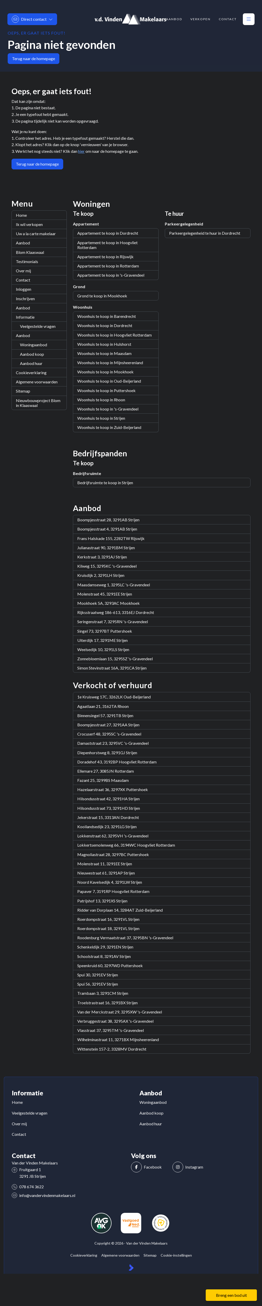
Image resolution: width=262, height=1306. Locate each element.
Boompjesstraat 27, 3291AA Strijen (108, 724)
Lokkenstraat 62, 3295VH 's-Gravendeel (112, 835)
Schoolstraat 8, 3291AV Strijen (104, 956)
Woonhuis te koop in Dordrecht (104, 325)
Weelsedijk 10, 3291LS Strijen (103, 649)
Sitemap (23, 390)
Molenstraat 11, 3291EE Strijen (104, 863)
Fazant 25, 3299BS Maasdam (103, 780)
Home (21, 215)
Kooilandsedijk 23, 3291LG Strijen (107, 826)
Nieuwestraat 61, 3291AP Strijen (106, 872)
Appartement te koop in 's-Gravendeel (110, 275)
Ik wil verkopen (29, 224)
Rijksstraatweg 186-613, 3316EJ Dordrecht (115, 612)
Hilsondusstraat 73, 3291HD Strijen (108, 808)
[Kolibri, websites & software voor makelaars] (131, 1267)
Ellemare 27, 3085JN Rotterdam (105, 771)
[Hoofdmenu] (249, 19)
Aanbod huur (31, 363)
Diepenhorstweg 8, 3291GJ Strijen (107, 752)
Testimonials (27, 261)
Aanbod (23, 242)
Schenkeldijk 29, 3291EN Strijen (105, 946)
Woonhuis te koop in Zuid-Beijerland (109, 427)
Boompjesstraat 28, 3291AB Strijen (108, 519)
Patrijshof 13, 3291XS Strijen (102, 900)
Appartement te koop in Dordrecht (107, 233)
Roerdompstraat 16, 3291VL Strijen (108, 919)
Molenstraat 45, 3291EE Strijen (104, 593)
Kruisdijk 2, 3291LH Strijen (100, 575)
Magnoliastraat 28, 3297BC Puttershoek (113, 854)
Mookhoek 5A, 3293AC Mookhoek (108, 603)
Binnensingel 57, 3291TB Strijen (105, 715)
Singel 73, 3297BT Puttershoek (104, 631)
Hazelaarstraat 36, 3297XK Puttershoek (112, 789)
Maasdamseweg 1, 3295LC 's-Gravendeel (113, 584)
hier (81, 151)
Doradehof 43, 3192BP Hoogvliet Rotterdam (117, 761)
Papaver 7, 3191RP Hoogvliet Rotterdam (113, 891)
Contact (23, 279)
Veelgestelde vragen (38, 326)
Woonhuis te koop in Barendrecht (106, 316)
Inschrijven (25, 298)
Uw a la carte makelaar (36, 233)
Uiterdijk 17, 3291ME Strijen (102, 640)
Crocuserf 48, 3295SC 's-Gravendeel (109, 733)
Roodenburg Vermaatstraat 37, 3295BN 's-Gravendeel (125, 937)
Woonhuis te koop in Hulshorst (104, 344)
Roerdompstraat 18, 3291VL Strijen (108, 928)
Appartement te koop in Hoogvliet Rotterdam (107, 245)
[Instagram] (191, 1167)
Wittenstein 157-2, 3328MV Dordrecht (111, 1048)
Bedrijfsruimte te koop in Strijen (105, 482)
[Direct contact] (32, 19)
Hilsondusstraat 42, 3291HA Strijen (108, 798)
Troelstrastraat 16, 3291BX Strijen (107, 1002)
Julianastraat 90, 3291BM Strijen (106, 547)
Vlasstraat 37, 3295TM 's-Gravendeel (110, 1030)
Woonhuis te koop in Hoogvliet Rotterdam (114, 334)
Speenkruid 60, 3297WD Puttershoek (110, 965)
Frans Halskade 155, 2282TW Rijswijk (111, 538)
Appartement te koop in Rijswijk (105, 256)
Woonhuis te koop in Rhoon (101, 399)
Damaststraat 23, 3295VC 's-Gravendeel (113, 743)
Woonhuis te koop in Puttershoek (106, 390)
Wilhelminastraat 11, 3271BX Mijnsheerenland (118, 1039)
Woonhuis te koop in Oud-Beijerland (109, 381)
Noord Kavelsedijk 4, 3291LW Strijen (109, 882)
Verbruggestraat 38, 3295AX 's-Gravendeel (115, 1021)
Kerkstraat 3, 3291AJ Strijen (102, 556)
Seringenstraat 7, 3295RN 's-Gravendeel (112, 621)
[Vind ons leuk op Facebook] (150, 1167)
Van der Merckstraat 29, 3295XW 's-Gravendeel (119, 1011)
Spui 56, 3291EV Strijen (97, 983)
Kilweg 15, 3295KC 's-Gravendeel (107, 566)
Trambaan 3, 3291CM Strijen (102, 993)
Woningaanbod (33, 344)
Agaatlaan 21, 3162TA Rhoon (103, 706)
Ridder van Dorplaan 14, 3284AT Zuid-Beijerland (120, 910)
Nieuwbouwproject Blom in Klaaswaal (38, 403)
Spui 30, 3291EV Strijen (97, 974)
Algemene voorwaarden (37, 381)
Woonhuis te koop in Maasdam (104, 353)
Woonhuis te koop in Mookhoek (105, 371)
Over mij (23, 270)
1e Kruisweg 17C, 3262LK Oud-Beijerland (114, 696)
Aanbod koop (32, 354)
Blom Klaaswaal (30, 252)
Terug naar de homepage (33, 58)
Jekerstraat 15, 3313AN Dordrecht (108, 817)
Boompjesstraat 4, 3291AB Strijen (107, 528)
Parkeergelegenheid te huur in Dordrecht (204, 233)
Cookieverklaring (31, 372)
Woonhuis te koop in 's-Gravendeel (107, 408)
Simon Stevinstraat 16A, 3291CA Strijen (112, 667)
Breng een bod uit (231, 1295)
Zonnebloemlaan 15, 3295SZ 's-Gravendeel (115, 658)
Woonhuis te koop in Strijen (101, 418)
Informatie (25, 317)
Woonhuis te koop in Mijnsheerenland (110, 362)
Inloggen (23, 289)
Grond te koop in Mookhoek (102, 295)
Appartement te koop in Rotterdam (108, 265)
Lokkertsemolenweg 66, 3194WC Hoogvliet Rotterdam (126, 845)
